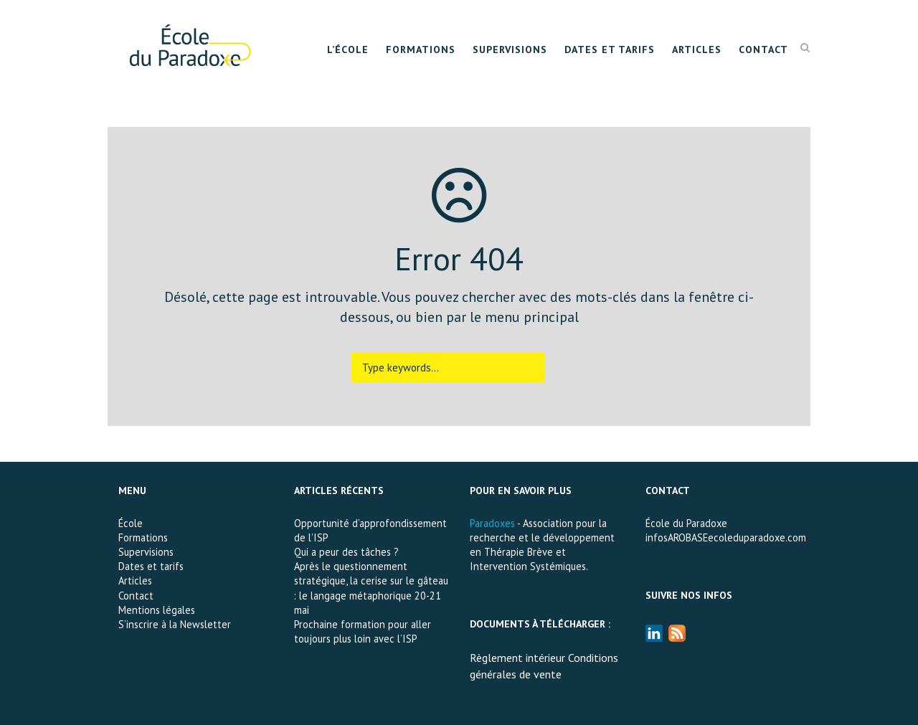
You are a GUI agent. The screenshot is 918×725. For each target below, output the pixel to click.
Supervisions (510, 49)
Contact (763, 49)
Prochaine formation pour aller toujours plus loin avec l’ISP (362, 631)
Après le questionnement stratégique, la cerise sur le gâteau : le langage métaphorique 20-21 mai (371, 587)
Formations (420, 49)
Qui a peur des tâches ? (346, 552)
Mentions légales (156, 610)
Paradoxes (492, 523)
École (130, 523)
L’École (348, 49)
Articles (696, 49)
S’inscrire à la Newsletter (174, 624)
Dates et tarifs (609, 49)
